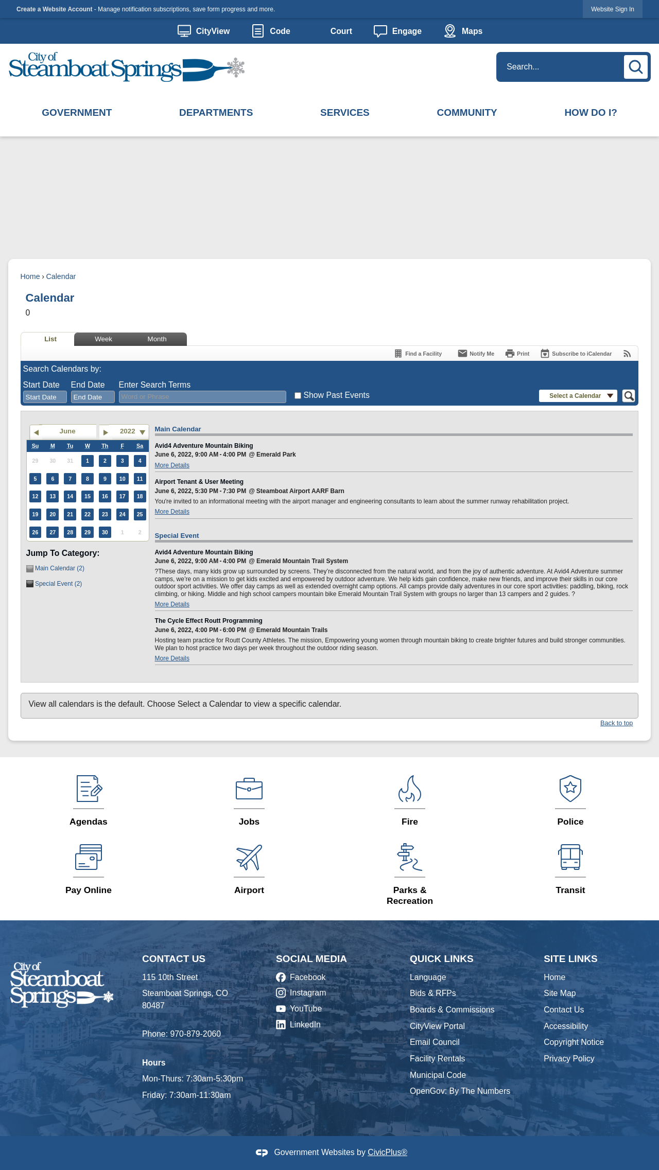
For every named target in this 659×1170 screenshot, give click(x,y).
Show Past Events (336, 395)
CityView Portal (437, 1026)
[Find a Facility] (417, 353)
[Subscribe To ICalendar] (576, 353)
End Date (88, 384)
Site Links (571, 958)
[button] (637, 65)
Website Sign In (612, 9)
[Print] (517, 353)
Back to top (616, 723)
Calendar (61, 276)
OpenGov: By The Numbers (460, 1091)
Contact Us (564, 1009)
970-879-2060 (195, 1033)
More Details (172, 465)
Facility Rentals (437, 1058)
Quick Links (442, 958)
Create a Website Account (54, 9)
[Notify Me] (475, 353)
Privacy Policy (569, 1058)
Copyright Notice (574, 1042)
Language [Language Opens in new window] (428, 977)
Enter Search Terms (155, 384)
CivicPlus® (387, 1152)
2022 (127, 431)
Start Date (41, 384)
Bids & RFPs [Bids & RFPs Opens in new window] (433, 993)
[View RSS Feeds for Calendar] (627, 353)
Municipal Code (438, 1075)
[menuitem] (77, 113)
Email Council (435, 1042)
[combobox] (45, 397)
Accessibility (566, 1026)
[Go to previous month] (35, 432)
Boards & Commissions (452, 1009)
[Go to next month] (105, 432)
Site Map (560, 993)
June (68, 431)
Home (30, 276)
